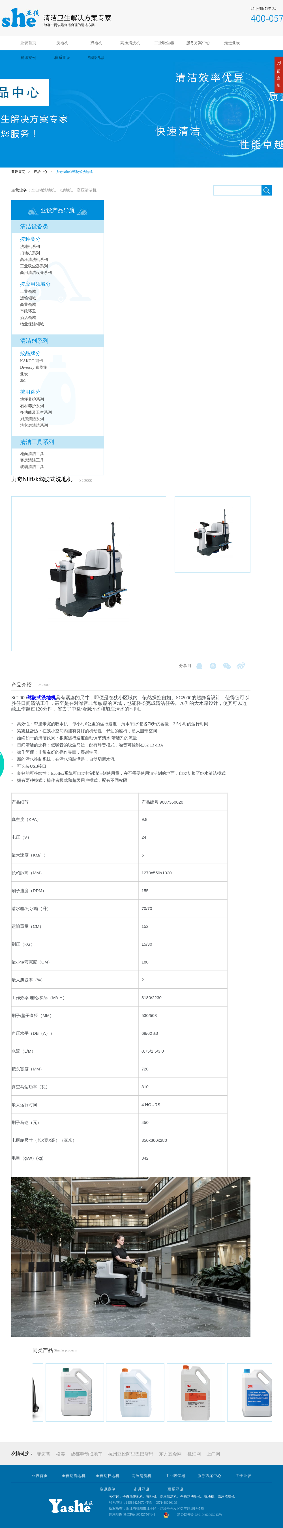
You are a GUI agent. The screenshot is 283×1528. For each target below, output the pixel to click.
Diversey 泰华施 (33, 367)
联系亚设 (62, 57)
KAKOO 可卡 (31, 361)
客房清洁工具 (32, 460)
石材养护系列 (32, 406)
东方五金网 (170, 1454)
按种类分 (30, 239)
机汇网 (194, 1454)
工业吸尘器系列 (34, 266)
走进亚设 (232, 43)
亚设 (24, 374)
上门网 (213, 1454)
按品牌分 (30, 353)
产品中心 (40, 172)
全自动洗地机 (43, 190)
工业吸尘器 (164, 43)
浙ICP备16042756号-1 (139, 1514)
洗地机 (62, 43)
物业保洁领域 (32, 324)
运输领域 (28, 298)
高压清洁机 (87, 190)
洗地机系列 (30, 246)
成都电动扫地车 (86, 1454)
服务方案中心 (198, 43)
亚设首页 (28, 43)
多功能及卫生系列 (36, 412)
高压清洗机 (130, 43)
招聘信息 (96, 57)
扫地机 (96, 43)
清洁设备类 (34, 226)
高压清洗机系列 (34, 259)
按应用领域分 (35, 284)
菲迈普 (43, 1454)
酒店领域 (28, 318)
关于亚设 (243, 1476)
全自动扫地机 (107, 1476)
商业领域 (28, 304)
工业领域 (28, 291)
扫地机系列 (30, 253)
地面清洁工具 (32, 454)
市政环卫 (28, 311)
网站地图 (116, 1514)
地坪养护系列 (32, 399)
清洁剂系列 (34, 341)
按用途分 (30, 392)
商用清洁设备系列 (36, 273)
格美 (60, 1454)
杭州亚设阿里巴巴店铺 (130, 1454)
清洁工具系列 (37, 442)
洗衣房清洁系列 (34, 425)
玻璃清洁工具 (32, 467)
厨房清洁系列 (32, 419)
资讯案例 (28, 57)
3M (22, 380)
